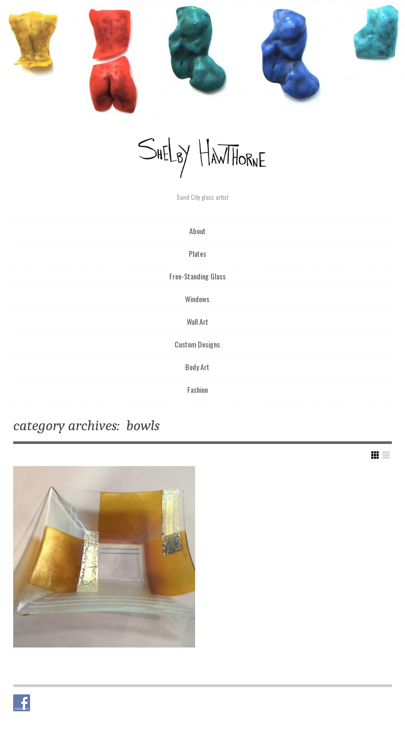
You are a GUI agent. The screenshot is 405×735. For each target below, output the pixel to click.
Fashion (197, 389)
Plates (197, 253)
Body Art (197, 366)
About (197, 230)
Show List (386, 455)
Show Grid (375, 455)
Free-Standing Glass (197, 276)
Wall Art (197, 321)
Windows (197, 298)
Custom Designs (197, 344)
